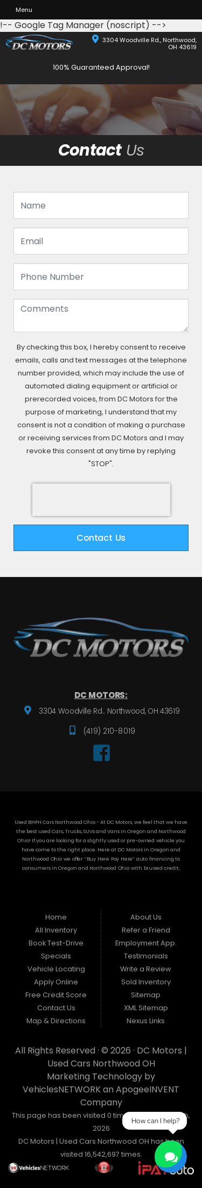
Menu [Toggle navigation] (20, 9)
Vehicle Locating (56, 969)
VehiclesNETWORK (62, 1089)
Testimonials (146, 956)
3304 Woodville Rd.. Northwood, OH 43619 (108, 711)
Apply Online (56, 981)
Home (56, 917)
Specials (56, 956)
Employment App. (146, 943)
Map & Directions (56, 1020)
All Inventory (56, 930)
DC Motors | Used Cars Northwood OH (117, 1057)
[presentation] (101, 500)
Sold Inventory (146, 981)
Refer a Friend (146, 930)
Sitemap (146, 994)
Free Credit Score (56, 994)
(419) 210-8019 (108, 731)
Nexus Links (146, 1020)
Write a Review (145, 969)
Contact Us (101, 538)
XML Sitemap (146, 1007)
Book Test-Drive (56, 943)
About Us (146, 917)
